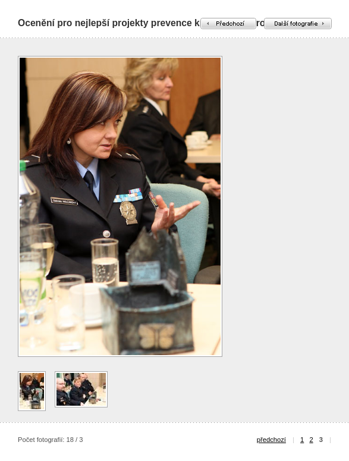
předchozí (271, 439)
